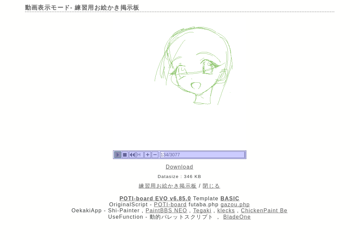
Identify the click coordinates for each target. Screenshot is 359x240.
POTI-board (170, 204)
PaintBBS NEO (166, 210)
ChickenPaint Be (264, 210)
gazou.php (235, 204)
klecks (226, 210)
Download (179, 167)
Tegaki (202, 210)
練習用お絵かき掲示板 (168, 186)
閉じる (211, 186)
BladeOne (237, 217)
